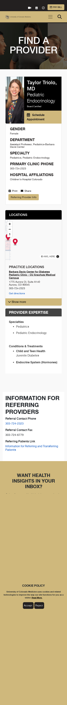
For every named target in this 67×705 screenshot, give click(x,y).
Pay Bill (56, 7)
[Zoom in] (9, 224)
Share (26, 190)
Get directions (17, 293)
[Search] (59, 17)
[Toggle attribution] (58, 256)
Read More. (37, 597)
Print (12, 190)
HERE (52, 256)
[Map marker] (33, 237)
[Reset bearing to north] (9, 234)
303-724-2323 (14, 423)
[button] (33, 302)
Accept (28, 605)
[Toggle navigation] (50, 16)
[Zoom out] (9, 229)
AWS (45, 256)
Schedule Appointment (35, 117)
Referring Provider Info (23, 197)
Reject (39, 605)
